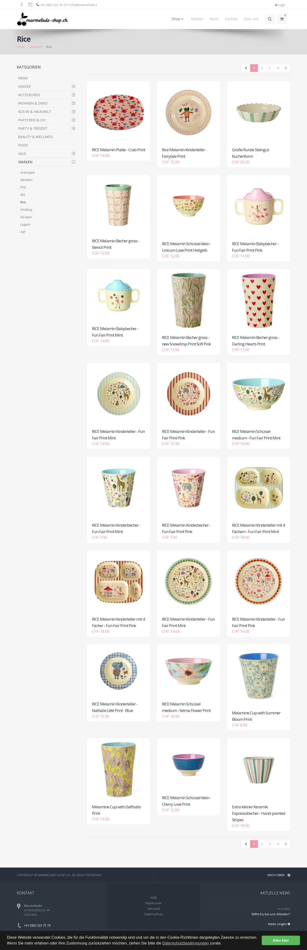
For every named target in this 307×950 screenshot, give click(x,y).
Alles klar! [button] (281, 940)
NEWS (23, 78)
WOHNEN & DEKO (32, 103)
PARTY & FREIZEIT (32, 128)
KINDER (24, 86)
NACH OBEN (278, 875)
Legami (25, 224)
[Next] (286, 68)
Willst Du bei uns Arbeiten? (271, 914)
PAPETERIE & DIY (32, 120)
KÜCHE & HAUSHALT (34, 111)
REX (22, 195)
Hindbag (26, 210)
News (214, 18)
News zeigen (279, 924)
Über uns (251, 18)
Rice (23, 202)
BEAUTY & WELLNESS (35, 136)
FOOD (23, 145)
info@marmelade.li (83, 5)
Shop (178, 18)
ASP (22, 232)
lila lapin (26, 217)
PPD (23, 187)
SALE (22, 153)
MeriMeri (26, 180)
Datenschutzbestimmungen (185, 943)
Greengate (27, 172)
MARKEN (36, 47)
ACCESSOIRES (29, 95)
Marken (197, 18)
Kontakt (231, 18)
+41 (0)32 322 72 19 (53, 5)
